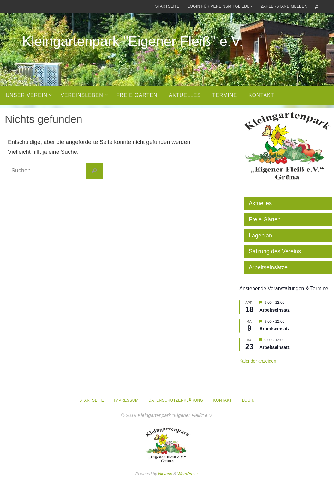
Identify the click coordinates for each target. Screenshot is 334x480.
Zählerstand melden (284, 6)
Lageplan (260, 235)
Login (248, 400)
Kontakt (222, 400)
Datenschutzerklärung (175, 400)
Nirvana (165, 473)
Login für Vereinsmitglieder (220, 6)
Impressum (126, 400)
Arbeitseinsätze (268, 267)
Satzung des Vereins (275, 251)
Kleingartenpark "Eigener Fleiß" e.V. (132, 41)
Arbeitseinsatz (274, 310)
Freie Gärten (265, 219)
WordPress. (188, 473)
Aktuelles (260, 203)
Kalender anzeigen (257, 360)
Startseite (167, 6)
